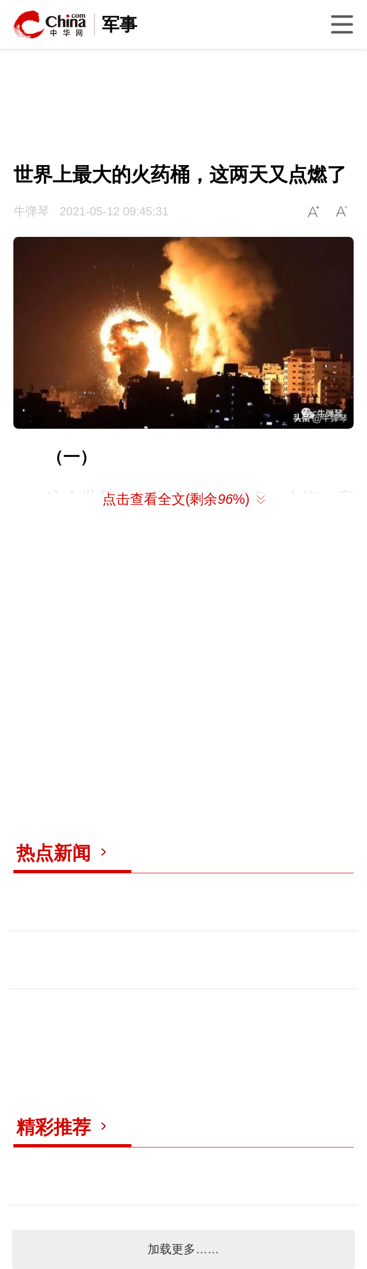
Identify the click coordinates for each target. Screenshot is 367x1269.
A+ (313, 211)
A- (342, 211)
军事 (119, 24)
